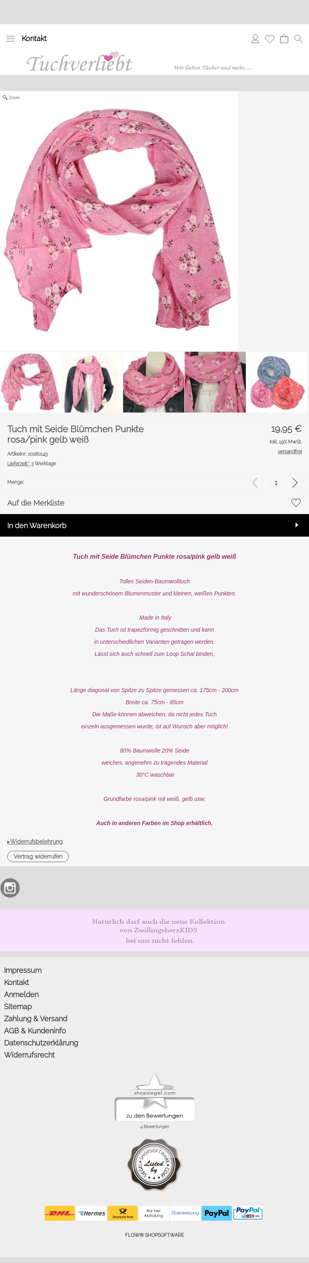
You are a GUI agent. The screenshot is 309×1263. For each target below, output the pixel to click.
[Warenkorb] (284, 38)
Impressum (22, 970)
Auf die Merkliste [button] (35, 503)
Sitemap (18, 1006)
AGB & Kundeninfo (35, 1031)
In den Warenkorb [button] (36, 525)
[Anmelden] (255, 38)
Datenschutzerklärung (41, 1043)
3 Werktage (31, 464)
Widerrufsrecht (29, 1055)
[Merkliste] (269, 38)
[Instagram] (10, 888)
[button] (10, 38)
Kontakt (34, 38)
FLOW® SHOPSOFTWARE (154, 1235)
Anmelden (21, 994)
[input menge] (276, 482)
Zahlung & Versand (35, 1018)
